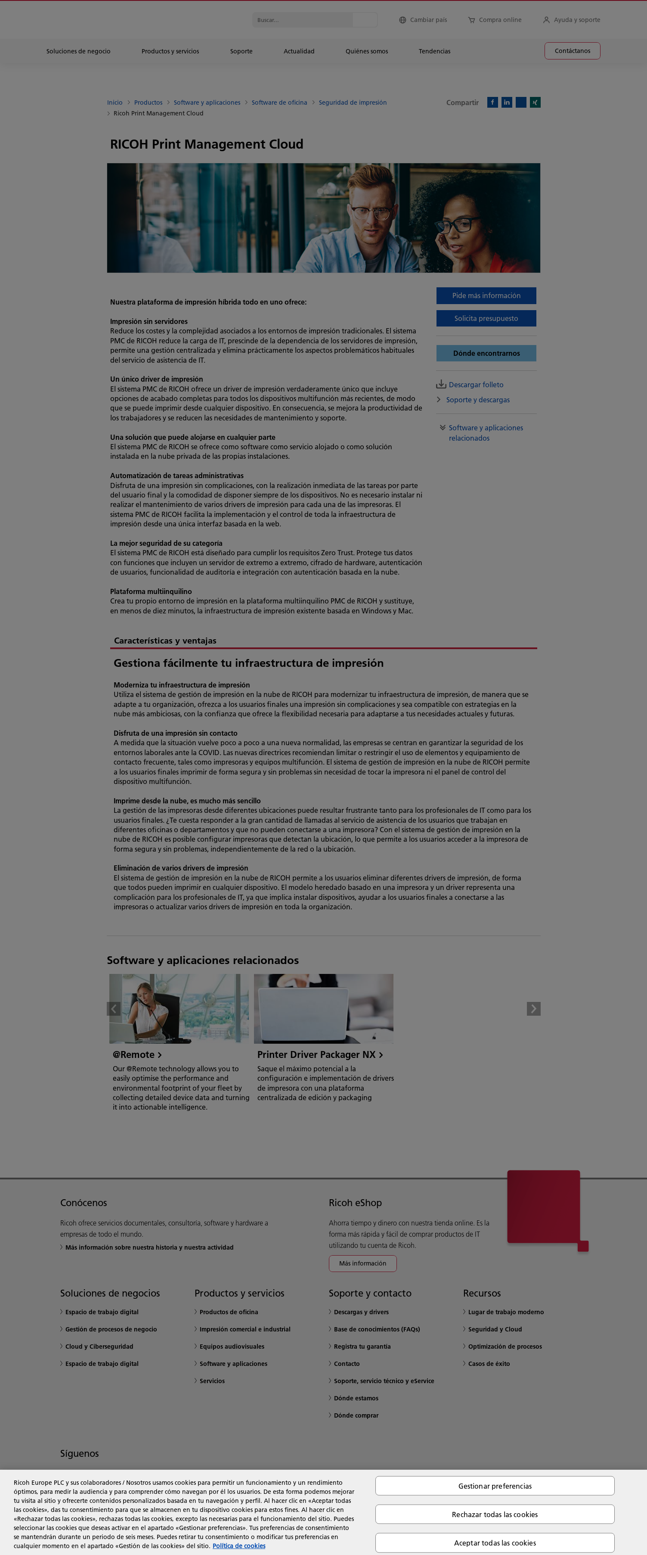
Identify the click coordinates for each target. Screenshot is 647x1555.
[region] (323, 1512)
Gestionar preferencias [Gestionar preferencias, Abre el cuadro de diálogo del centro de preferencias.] (495, 1485)
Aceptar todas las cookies (495, 1542)
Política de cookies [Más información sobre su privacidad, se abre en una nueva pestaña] (239, 1546)
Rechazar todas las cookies (495, 1514)
